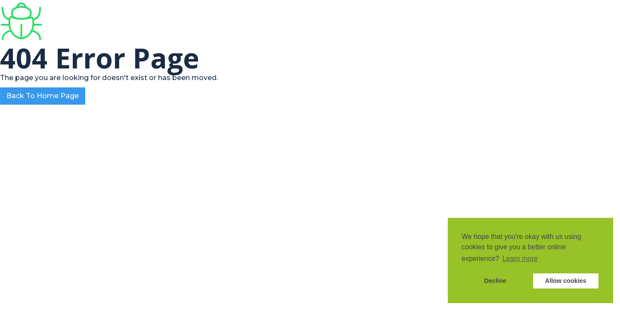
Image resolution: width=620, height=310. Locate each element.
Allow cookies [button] (565, 280)
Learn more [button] (520, 258)
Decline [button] (495, 280)
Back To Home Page (42, 96)
